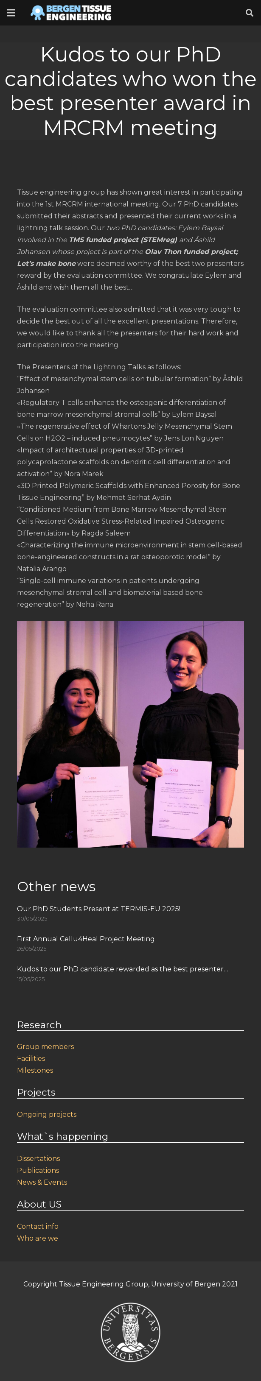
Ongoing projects (46, 1114)
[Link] (71, 12)
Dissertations (38, 1159)
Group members (45, 1047)
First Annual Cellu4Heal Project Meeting (86, 939)
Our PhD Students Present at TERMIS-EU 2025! (98, 909)
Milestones (35, 1070)
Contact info (38, 1226)
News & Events (42, 1182)
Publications (38, 1170)
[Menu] (11, 12)
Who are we (37, 1238)
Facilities (31, 1059)
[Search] (249, 12)
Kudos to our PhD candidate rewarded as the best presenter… (122, 969)
